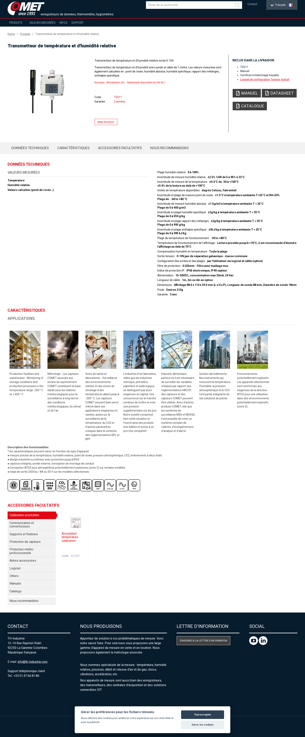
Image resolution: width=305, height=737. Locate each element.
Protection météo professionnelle (21, 551)
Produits (15, 22)
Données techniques (30, 148)
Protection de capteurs (25, 542)
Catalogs (16, 591)
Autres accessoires (23, 560)
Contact (252, 4)
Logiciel (15, 568)
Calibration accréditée (24, 515)
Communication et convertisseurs (22, 524)
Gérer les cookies (203, 724)
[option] (47, 89)
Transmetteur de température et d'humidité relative (67, 34)
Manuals (15, 583)
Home (11, 34)
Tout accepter (202, 714)
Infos (63, 22)
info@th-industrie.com (32, 662)
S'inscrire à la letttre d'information (203, 640)
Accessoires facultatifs (120, 148)
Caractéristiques (73, 148)
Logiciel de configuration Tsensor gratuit (264, 79)
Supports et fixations (24, 534)
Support (77, 22)
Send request (105, 122)
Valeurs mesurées (42, 22)
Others (14, 576)
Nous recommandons (169, 148)
